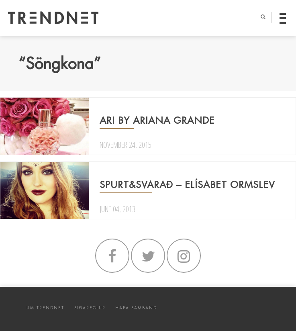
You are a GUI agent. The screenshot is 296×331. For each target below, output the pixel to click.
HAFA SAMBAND (136, 308)
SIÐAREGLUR (90, 308)
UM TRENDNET (45, 308)
